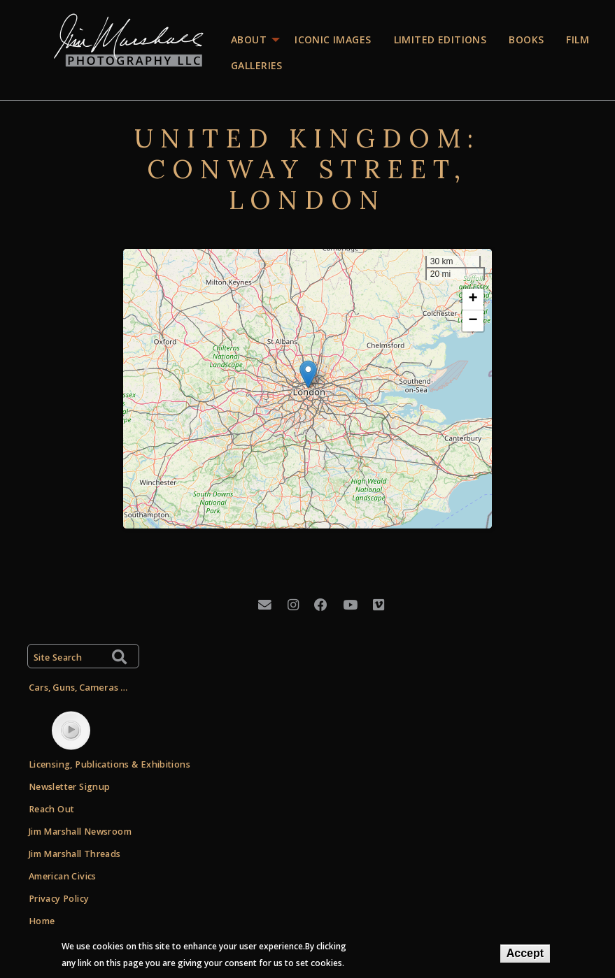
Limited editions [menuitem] (440, 39)
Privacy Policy (59, 899)
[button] (308, 374)
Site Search (58, 657)
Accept (525, 953)
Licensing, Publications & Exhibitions (109, 764)
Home (42, 921)
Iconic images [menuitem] (333, 39)
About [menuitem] (249, 39)
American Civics (63, 876)
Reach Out (51, 809)
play (71, 730)
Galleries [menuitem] (257, 65)
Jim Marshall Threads (75, 854)
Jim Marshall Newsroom (80, 831)
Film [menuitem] (577, 39)
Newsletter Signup (69, 787)
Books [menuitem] (526, 39)
